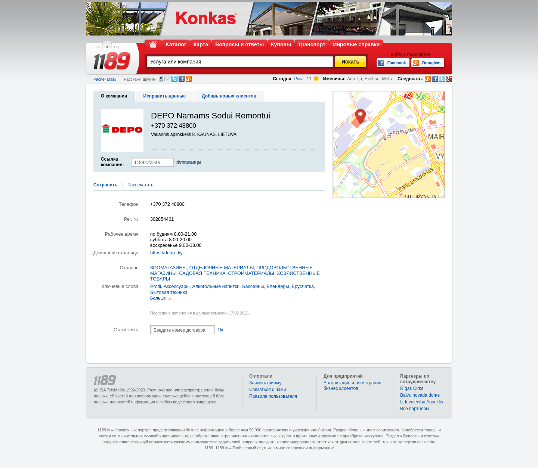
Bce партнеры (414, 408)
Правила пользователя (273, 396)
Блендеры (277, 286)
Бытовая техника (169, 292)
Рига (299, 78)
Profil (155, 286)
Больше (158, 298)
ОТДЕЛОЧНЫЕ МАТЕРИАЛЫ (221, 267)
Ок (220, 329)
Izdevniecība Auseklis (421, 402)
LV (98, 47)
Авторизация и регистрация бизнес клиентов (352, 385)
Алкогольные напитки (215, 286)
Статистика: (127, 329)
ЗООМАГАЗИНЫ (168, 267)
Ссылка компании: (112, 161)
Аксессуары (177, 286)
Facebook (182, 79)
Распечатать (104, 79)
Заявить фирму (265, 382)
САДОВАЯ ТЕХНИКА (202, 273)
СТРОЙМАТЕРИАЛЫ (251, 273)
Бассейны (253, 286)
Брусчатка (303, 286)
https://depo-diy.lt (168, 252)
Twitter (174, 79)
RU (107, 47)
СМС (161, 79)
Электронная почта (167, 79)
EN (116, 47)
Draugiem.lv (189, 79)
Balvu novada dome (420, 395)
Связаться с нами (267, 389)
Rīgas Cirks (411, 388)
